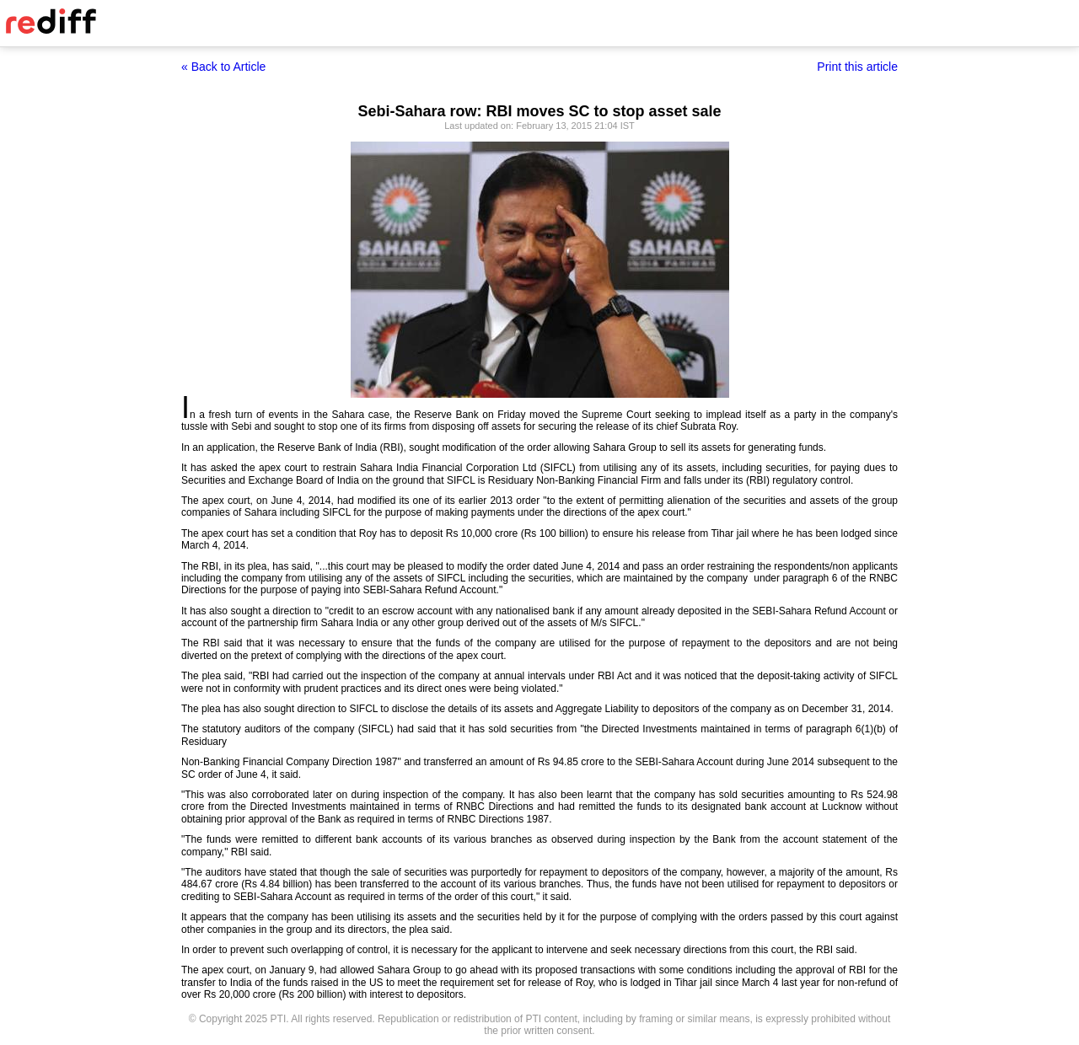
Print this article (857, 66)
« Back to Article (223, 66)
